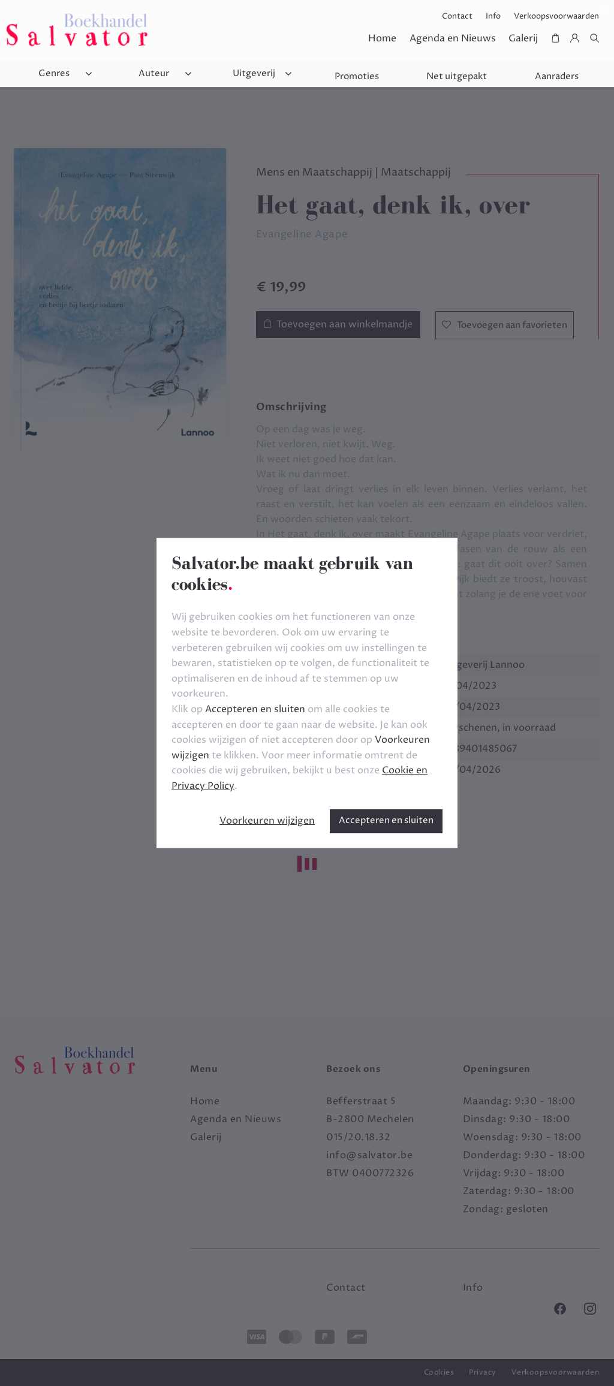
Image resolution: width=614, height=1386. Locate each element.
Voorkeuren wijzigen (267, 820)
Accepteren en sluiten (386, 820)
